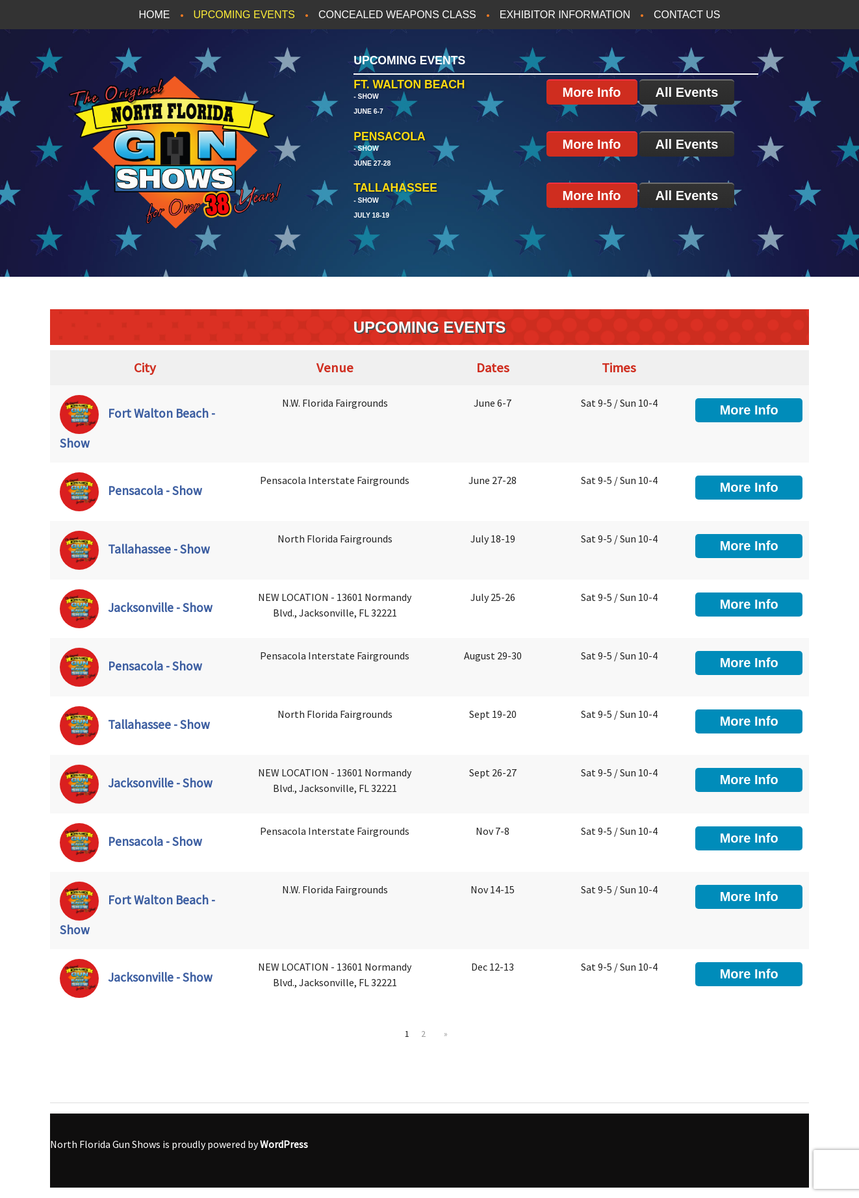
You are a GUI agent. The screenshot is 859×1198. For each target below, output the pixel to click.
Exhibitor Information (565, 14)
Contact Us (687, 14)
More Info (592, 92)
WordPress (284, 1144)
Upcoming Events (244, 14)
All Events (687, 92)
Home (154, 14)
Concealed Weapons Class (397, 14)
